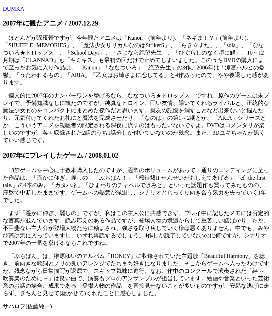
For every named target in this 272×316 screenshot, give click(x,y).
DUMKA (13, 9)
